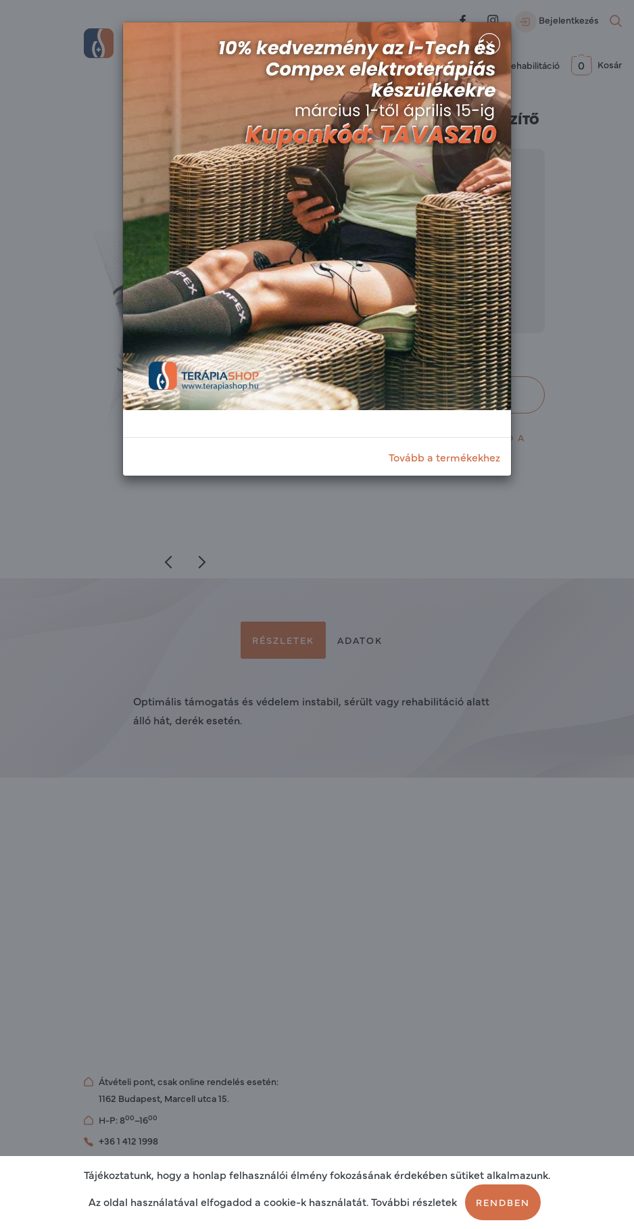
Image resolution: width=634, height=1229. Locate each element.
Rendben (503, 1202)
